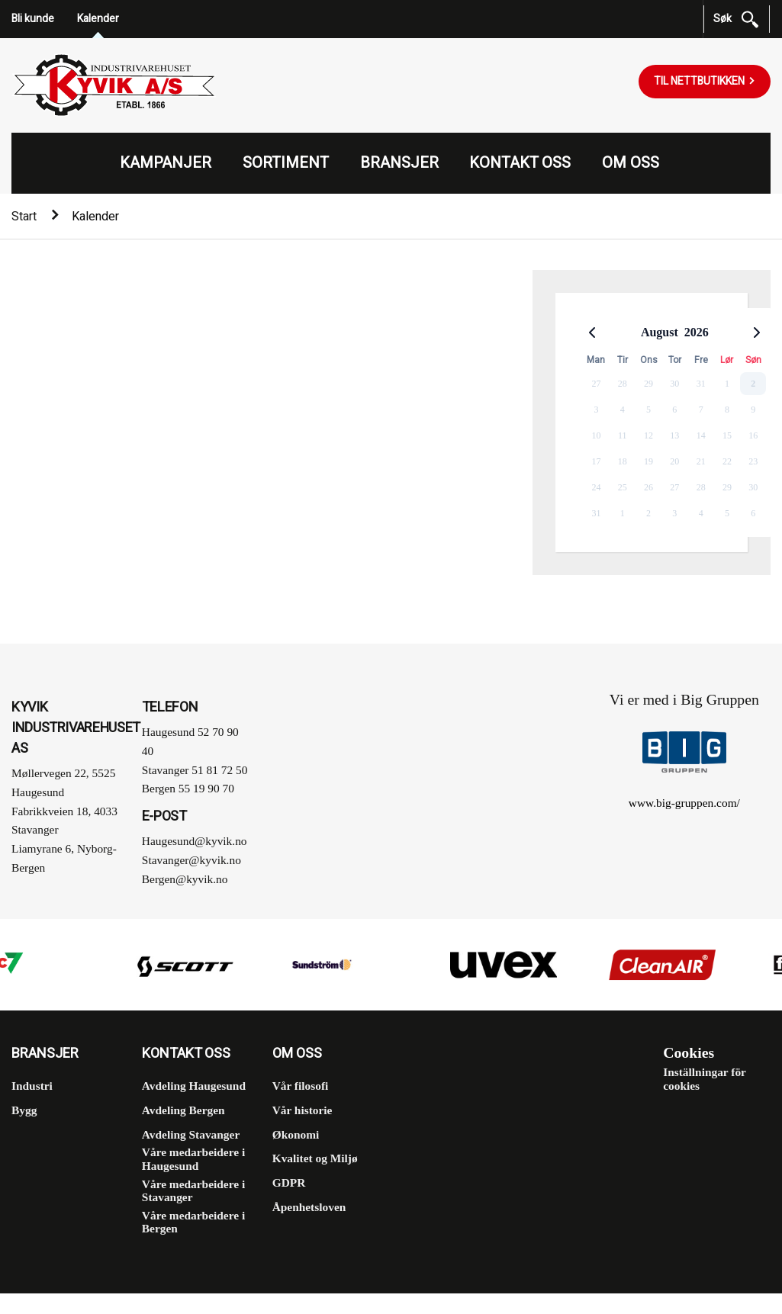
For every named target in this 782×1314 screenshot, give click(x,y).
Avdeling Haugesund (194, 1085)
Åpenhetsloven (309, 1206)
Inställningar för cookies (704, 1078)
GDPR (289, 1182)
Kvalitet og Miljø (315, 1158)
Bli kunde (32, 19)
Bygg (24, 1110)
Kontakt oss (520, 163)
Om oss (630, 163)
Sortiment (286, 163)
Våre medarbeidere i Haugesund (193, 1158)
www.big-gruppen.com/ (684, 801)
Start (24, 216)
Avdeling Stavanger (191, 1133)
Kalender (98, 19)
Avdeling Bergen (183, 1110)
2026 (696, 332)
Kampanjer (165, 163)
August (659, 332)
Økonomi (296, 1133)
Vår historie (302, 1110)
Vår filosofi (300, 1085)
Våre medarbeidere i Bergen (193, 1221)
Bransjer (399, 163)
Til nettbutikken (700, 81)
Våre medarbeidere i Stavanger (193, 1190)
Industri (32, 1085)
